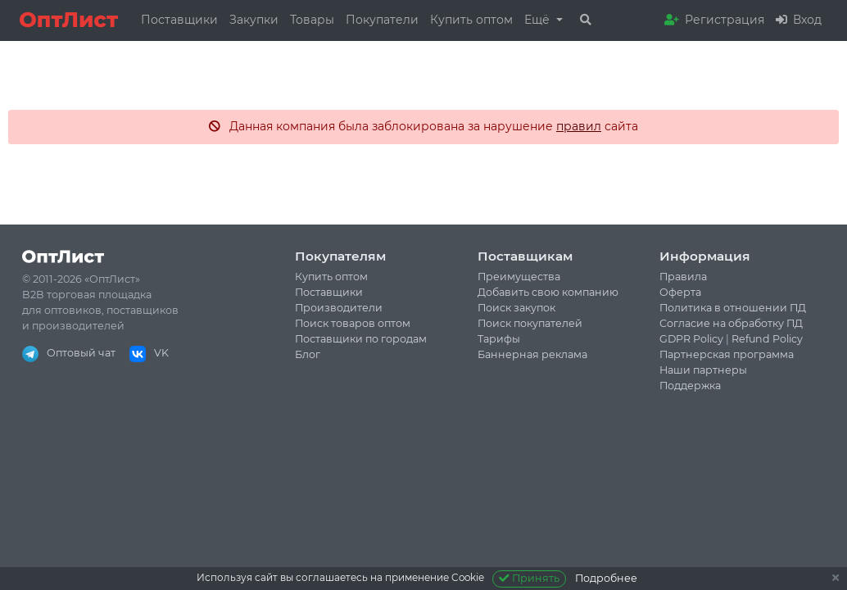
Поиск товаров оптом (352, 323)
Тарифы (499, 339)
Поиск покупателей (530, 323)
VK (149, 353)
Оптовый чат (69, 353)
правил (578, 126)
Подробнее (606, 578)
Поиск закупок (516, 308)
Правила (683, 276)
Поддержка (690, 385)
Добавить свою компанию (548, 292)
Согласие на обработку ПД (731, 323)
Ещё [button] (538, 19)
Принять (529, 578)
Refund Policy (767, 339)
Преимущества (519, 276)
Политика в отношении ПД (732, 308)
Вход (799, 19)
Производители (339, 308)
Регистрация (714, 19)
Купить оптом (471, 19)
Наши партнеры (703, 370)
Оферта (680, 292)
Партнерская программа (726, 354)
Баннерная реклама (532, 354)
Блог (307, 354)
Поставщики (179, 19)
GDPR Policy (691, 339)
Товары (312, 19)
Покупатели (382, 19)
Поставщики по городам (361, 339)
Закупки (254, 19)
